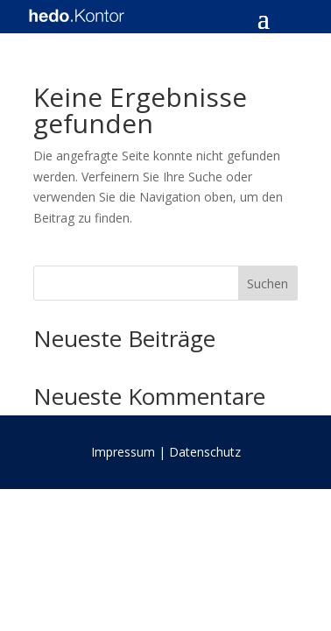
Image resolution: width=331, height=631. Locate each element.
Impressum (123, 451)
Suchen (267, 283)
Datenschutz (205, 451)
